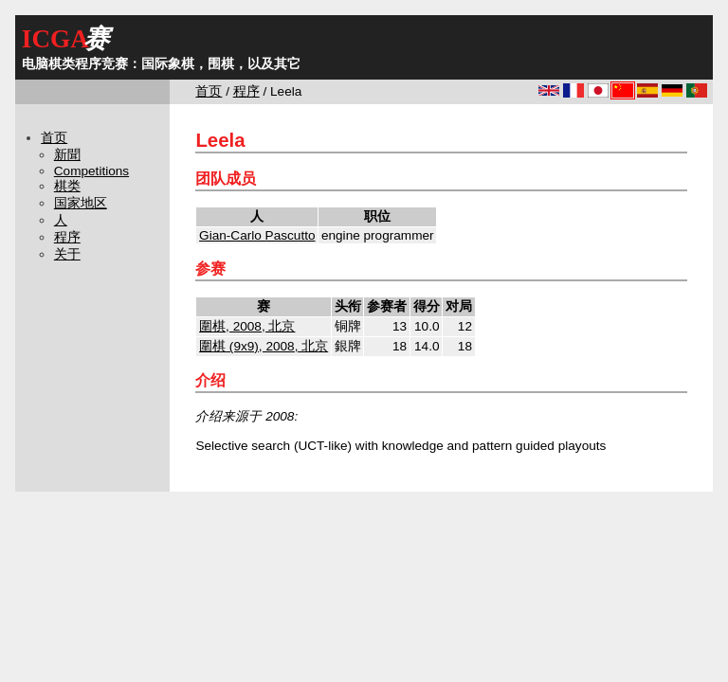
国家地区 (80, 203)
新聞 (67, 155)
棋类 (67, 186)
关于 (67, 254)
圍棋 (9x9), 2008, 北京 (263, 346)
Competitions (91, 171)
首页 (208, 91)
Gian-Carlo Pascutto (257, 235)
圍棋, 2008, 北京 (247, 326)
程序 (246, 91)
